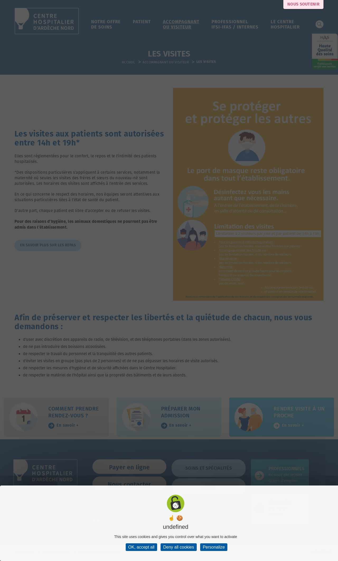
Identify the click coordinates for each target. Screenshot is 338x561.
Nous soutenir (303, 4)
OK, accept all (141, 547)
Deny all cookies (178, 547)
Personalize (214, 547)
